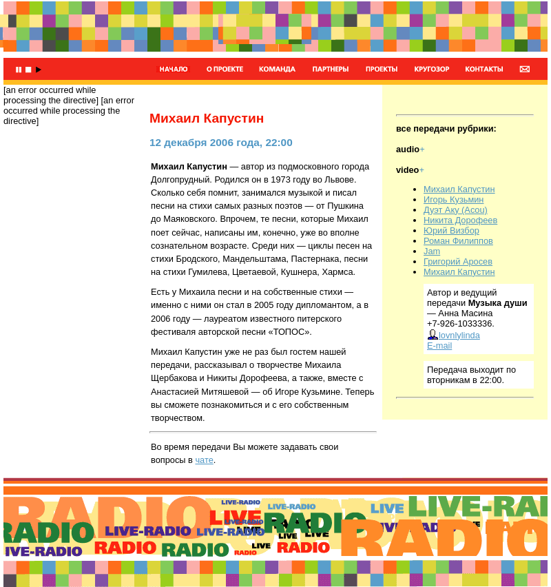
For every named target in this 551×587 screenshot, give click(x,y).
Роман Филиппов (458, 241)
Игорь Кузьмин (454, 199)
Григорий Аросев (458, 261)
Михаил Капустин (459, 189)
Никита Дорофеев (460, 220)
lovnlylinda (453, 335)
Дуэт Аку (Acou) (456, 210)
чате (204, 460)
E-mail (439, 345)
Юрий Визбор (451, 230)
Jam (432, 251)
